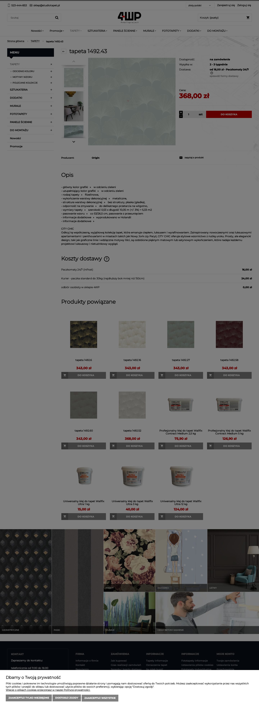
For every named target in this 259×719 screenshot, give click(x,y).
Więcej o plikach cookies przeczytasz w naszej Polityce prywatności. (48, 690)
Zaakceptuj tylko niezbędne (28, 698)
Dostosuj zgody (66, 698)
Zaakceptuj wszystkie (100, 698)
